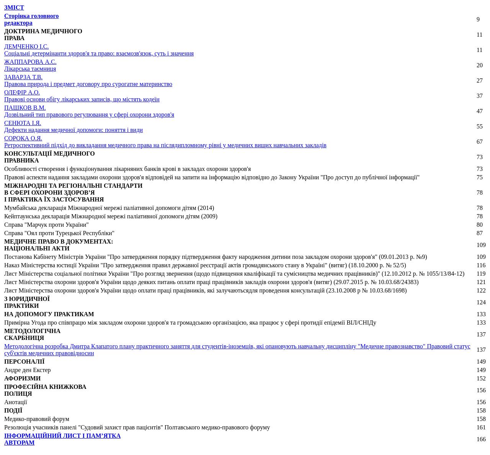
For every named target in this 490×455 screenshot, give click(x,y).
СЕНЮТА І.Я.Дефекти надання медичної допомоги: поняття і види (73, 126)
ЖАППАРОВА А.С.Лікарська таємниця (30, 65)
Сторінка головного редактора (31, 19)
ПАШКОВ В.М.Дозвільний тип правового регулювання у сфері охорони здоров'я (89, 111)
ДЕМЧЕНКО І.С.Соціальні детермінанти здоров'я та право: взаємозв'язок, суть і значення (99, 50)
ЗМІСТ (14, 7)
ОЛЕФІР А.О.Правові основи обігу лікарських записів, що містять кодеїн (82, 95)
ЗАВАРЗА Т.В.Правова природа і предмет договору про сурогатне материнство (88, 80)
